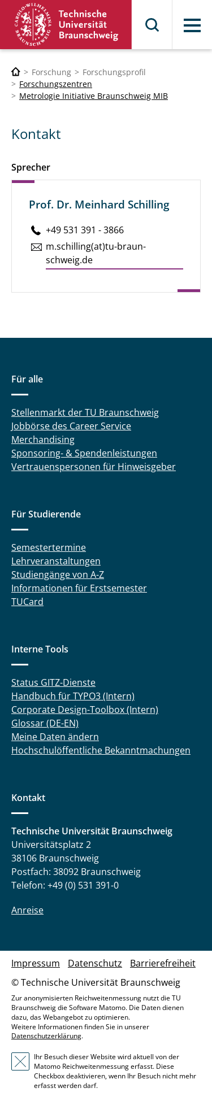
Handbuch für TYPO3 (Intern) (73, 696)
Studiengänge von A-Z (57, 574)
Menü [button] (192, 25)
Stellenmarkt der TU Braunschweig (85, 412)
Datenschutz (95, 963)
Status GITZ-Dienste (53, 682)
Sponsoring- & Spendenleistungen (84, 453)
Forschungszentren (55, 84)
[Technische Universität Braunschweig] (15, 72)
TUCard (27, 601)
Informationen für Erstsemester (79, 588)
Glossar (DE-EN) (45, 723)
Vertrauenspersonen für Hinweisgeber (93, 466)
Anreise (27, 910)
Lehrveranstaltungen (56, 561)
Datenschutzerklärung (46, 1036)
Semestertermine (48, 547)
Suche (152, 24)
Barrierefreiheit (163, 963)
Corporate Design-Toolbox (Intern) (84, 709)
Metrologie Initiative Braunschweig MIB (93, 95)
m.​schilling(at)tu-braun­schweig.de (96, 253)
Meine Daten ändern (55, 736)
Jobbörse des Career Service (71, 426)
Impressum (35, 963)
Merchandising (43, 439)
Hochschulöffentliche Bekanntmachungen (101, 750)
